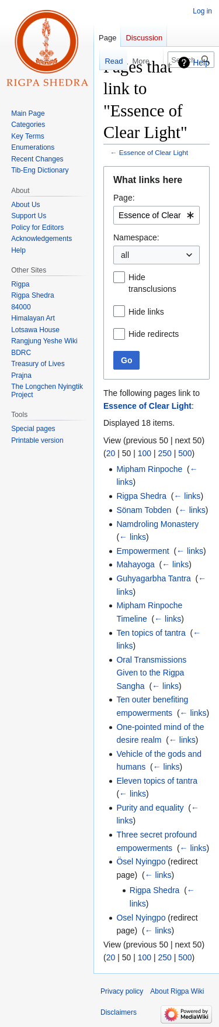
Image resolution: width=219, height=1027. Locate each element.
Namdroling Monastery (157, 524)
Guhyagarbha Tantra (153, 578)
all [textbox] (125, 255)
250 (164, 453)
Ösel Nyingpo (140, 861)
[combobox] (156, 215)
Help (201, 62)
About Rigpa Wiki (177, 991)
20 (111, 453)
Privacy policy (121, 991)
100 (144, 453)
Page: (124, 197)
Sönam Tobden (143, 510)
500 (185, 453)
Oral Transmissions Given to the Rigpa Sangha (151, 673)
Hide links (146, 311)
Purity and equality (149, 807)
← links (186, 496)
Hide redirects (153, 334)
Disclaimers (118, 1012)
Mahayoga (135, 564)
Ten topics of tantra (150, 632)
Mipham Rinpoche (149, 469)
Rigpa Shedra (141, 496)
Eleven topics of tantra (156, 780)
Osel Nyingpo (140, 917)
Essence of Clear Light (153, 152)
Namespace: (136, 237)
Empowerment (142, 551)
